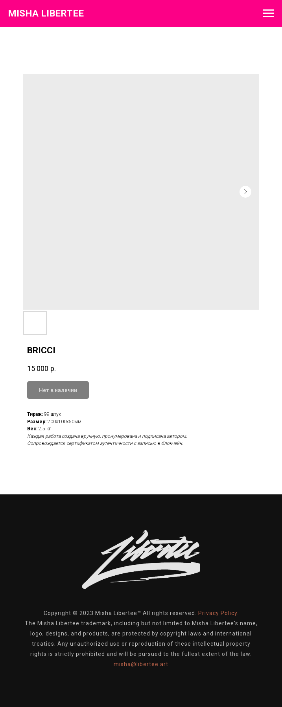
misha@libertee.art (141, 664)
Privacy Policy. (218, 613)
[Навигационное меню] (268, 13)
